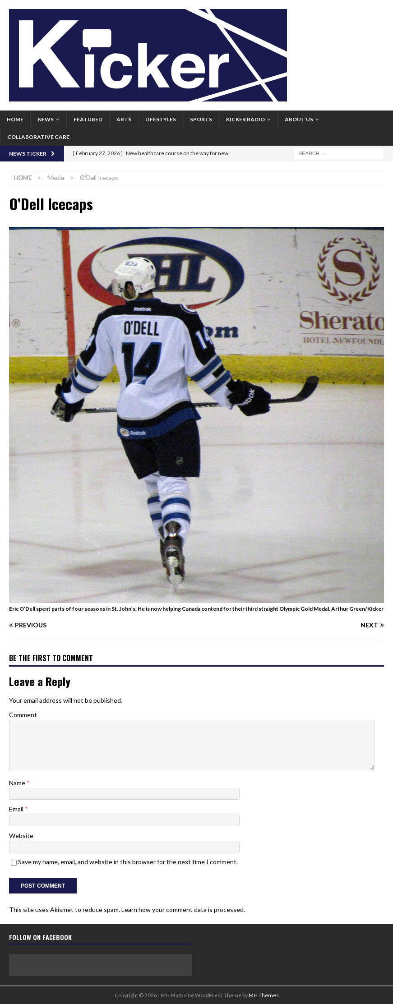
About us (299, 119)
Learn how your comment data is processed (182, 909)
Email (17, 809)
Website (21, 835)
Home (15, 119)
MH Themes (264, 995)
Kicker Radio (245, 119)
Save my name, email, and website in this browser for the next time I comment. (128, 862)
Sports (201, 119)
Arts (123, 119)
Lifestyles (160, 119)
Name (18, 783)
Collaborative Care (38, 137)
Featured (88, 119)
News (45, 119)
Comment (23, 714)
